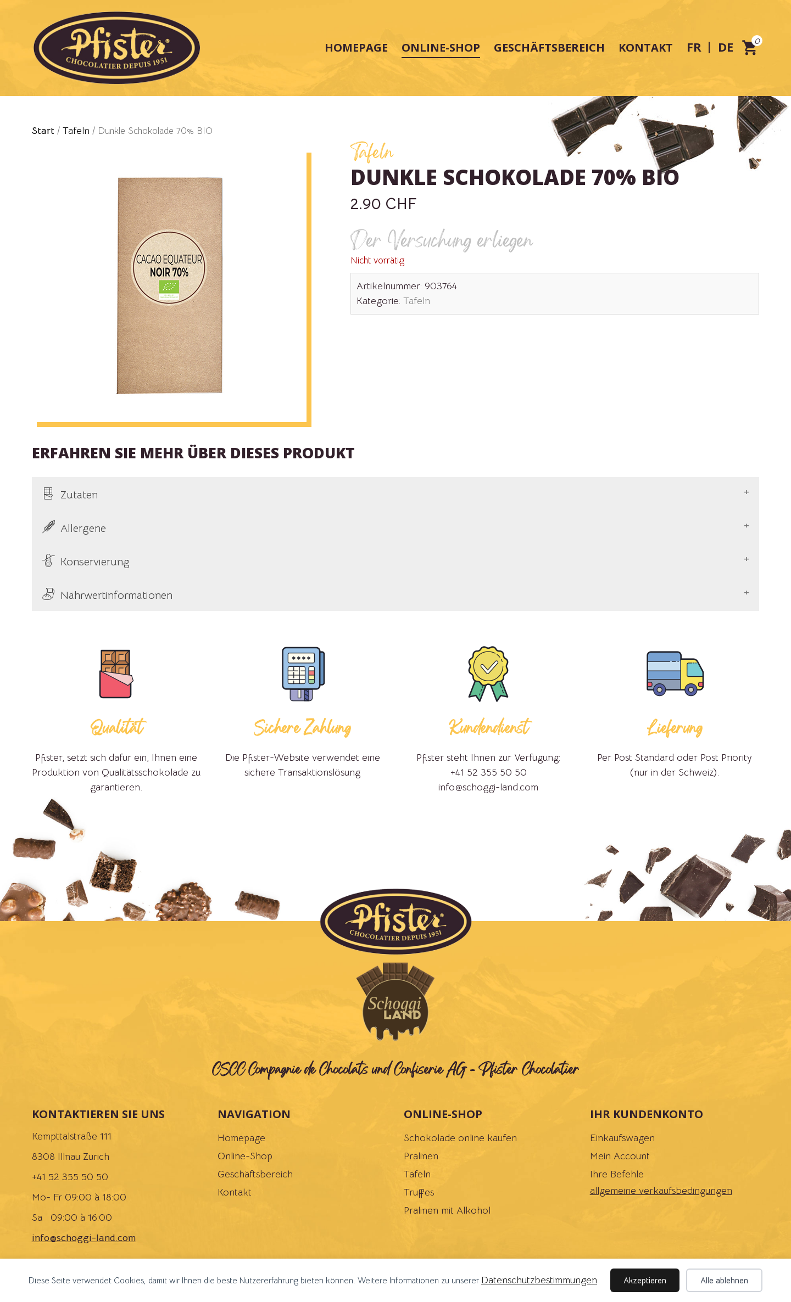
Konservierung (95, 562)
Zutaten (79, 495)
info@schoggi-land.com (84, 1238)
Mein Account (620, 1156)
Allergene (83, 528)
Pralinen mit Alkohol (447, 1210)
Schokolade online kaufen (460, 1138)
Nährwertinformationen (116, 595)
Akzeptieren (644, 1280)
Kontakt (646, 47)
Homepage (356, 47)
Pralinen (421, 1156)
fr (694, 46)
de (725, 46)
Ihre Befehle (617, 1174)
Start (43, 131)
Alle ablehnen (724, 1280)
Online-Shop (441, 47)
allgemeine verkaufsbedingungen (661, 1191)
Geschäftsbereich (549, 47)
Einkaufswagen (622, 1138)
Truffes (419, 1192)
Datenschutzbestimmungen (539, 1280)
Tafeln (76, 131)
